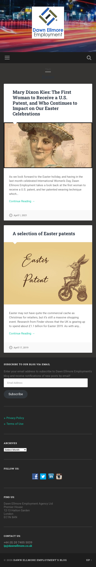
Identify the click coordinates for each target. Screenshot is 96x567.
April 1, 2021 (20, 215)
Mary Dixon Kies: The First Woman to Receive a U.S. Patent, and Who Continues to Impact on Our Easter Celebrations (45, 103)
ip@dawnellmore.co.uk (18, 546)
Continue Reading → (22, 201)
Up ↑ (89, 560)
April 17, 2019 (21, 347)
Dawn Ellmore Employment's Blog (40, 560)
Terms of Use (14, 424)
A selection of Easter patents (44, 233)
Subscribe (16, 394)
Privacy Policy (15, 418)
